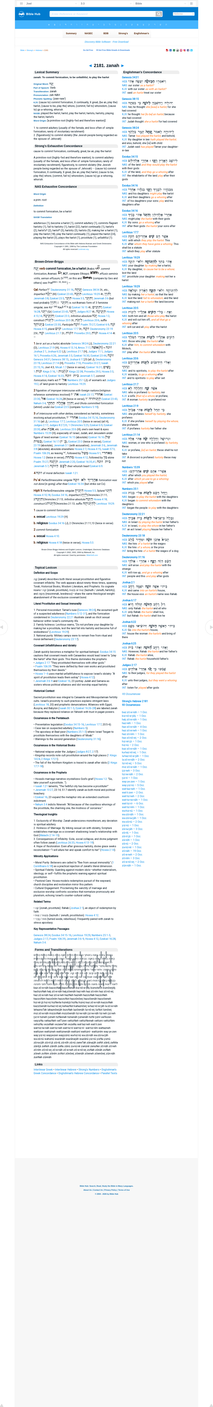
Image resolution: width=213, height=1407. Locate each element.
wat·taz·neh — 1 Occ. (133, 788)
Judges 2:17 (41, 425)
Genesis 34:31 (42, 359)
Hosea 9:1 (95, 453)
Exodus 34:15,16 (88, 417)
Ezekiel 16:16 (96, 437)
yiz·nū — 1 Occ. (130, 825)
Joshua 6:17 (77, 359)
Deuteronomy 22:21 (104, 343)
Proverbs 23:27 (91, 363)
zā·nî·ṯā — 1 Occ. (131, 836)
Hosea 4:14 (105, 333)
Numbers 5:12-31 (76, 613)
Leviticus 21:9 (46, 347)
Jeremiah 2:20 (67, 461)
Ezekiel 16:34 (76, 483)
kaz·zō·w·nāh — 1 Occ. (134, 748)
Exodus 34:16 (59, 495)
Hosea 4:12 (81, 457)
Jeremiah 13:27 (44, 789)
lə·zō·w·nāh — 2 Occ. (133, 759)
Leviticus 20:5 (62, 320)
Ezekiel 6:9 (102, 324)
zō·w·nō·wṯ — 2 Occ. (133, 861)
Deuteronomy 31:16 (62, 289)
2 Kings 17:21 (49, 759)
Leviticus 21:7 (53, 333)
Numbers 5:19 (89, 407)
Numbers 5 (80, 728)
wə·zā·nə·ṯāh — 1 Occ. (134, 818)
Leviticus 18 (41, 704)
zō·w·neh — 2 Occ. (132, 854)
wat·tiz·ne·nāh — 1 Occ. (135, 799)
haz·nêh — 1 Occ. (131, 723)
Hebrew (39, 50)
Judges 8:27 (84, 311)
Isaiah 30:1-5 (66, 708)
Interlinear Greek (43, 1069)
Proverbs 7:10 (72, 363)
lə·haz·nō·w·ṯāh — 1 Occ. (135, 756)
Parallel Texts (109, 1073)
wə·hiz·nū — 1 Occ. (132, 810)
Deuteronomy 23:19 (101, 329)
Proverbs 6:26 (48, 355)
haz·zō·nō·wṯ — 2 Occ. (134, 737)
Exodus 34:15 (108, 651)
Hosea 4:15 (40, 329)
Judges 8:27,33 (58, 425)
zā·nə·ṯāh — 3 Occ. (132, 829)
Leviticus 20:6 (91, 320)
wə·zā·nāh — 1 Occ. (133, 814)
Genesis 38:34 (91, 289)
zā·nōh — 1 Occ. (131, 840)
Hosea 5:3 (90, 490)
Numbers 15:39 (42, 433)
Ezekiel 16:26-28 (85, 708)
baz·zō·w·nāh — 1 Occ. (134, 712)
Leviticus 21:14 (50, 363)
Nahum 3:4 (40, 403)
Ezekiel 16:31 (94, 367)
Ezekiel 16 (64, 681)
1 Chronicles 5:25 (78, 425)
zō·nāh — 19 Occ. (132, 850)
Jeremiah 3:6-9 (44, 681)
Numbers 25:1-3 (76, 731)
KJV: (124, 89)
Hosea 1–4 (41, 673)
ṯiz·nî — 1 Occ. (130, 777)
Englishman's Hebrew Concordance (78, 1073)
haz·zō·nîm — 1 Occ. (133, 734)
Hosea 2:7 (80, 449)
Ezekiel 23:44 (98, 355)
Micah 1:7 (60, 367)
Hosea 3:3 (78, 298)
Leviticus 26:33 (66, 842)
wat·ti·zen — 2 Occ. (132, 792)
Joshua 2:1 (40, 351)
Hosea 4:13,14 (68, 347)
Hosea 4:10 (52, 536)
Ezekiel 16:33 (56, 375)
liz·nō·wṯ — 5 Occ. (132, 763)
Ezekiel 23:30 (53, 324)
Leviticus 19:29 (91, 294)
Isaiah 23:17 (86, 394)
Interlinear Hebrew (65, 1069)
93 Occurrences (131, 694)
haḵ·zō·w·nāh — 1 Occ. (134, 719)
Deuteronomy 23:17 (66, 639)
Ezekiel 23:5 (57, 298)
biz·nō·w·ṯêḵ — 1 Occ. (134, 715)
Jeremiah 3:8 (41, 298)
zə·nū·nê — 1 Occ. (132, 847)
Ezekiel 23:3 (62, 316)
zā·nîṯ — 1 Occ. (130, 832)
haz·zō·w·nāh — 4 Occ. (134, 726)
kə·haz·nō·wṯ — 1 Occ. (134, 752)
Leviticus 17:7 (70, 329)
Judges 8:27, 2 (85, 751)
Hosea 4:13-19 (84, 842)
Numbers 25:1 (75, 380)
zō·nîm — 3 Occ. (131, 858)
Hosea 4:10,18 (42, 495)
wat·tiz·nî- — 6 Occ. (133, 803)
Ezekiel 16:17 (51, 441)
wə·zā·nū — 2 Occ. (132, 821)
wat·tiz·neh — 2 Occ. (133, 796)
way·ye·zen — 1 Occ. (133, 781)
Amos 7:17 (84, 347)
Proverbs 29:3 (82, 333)
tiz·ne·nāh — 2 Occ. (132, 774)
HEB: (124, 81)
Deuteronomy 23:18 (133, 535)
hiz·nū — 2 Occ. (130, 745)
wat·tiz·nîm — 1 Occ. (133, 807)
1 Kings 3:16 (44, 371)
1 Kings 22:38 (69, 371)
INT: (124, 92)
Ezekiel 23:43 (65, 294)
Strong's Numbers (89, 1069)
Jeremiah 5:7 (87, 375)
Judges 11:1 (95, 351)
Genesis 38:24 (79, 343)
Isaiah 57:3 (108, 449)
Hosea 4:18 (100, 499)
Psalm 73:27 (88, 324)
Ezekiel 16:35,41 (86, 461)
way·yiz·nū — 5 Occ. (133, 785)
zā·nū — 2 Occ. (130, 843)
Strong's (30, 50)
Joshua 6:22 (54, 351)
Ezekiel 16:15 (80, 307)
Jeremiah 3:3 (64, 355)
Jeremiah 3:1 (61, 445)
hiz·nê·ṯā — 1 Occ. (132, 741)
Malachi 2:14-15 (49, 835)
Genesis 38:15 (60, 359)
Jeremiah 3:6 (101, 298)
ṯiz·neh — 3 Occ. (131, 770)
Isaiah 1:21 (71, 473)
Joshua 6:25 (129, 643)
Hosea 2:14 (107, 850)
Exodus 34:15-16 (74, 724)
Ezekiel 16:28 (107, 938)
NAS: (125, 85)
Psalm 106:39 (42, 453)
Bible (22, 50)
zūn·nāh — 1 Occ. (131, 865)
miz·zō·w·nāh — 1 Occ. (134, 767)
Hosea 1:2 (103, 316)
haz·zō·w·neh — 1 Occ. (134, 730)
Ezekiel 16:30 (81, 355)
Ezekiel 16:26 (54, 399)
